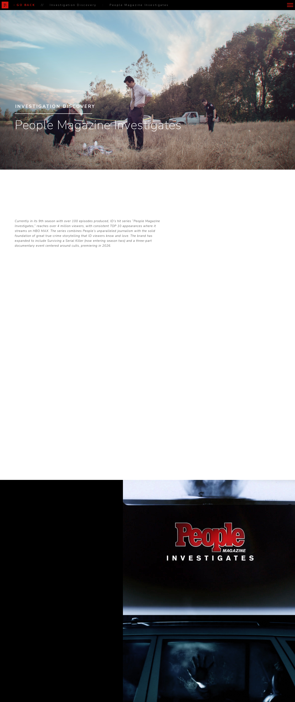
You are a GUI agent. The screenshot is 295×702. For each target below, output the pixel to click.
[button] (290, 5)
